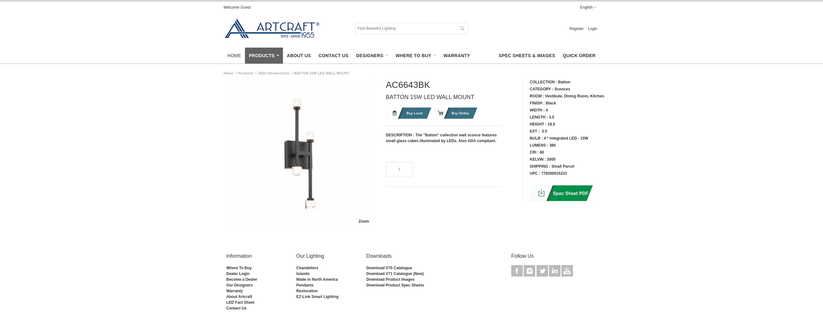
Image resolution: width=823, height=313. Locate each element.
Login (592, 29)
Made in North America (317, 279)
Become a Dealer (241, 279)
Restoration (307, 291)
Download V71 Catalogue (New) (395, 273)
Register (576, 29)
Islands (303, 273)
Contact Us (236, 308)
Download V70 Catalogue (389, 268)
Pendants (305, 285)
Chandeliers (307, 268)
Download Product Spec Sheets (395, 285)
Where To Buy (239, 268)
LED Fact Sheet (240, 302)
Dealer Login (238, 273)
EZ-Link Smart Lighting (317, 296)
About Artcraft (239, 296)
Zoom (363, 221)
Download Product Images (390, 279)
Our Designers (239, 285)
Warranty (234, 291)
